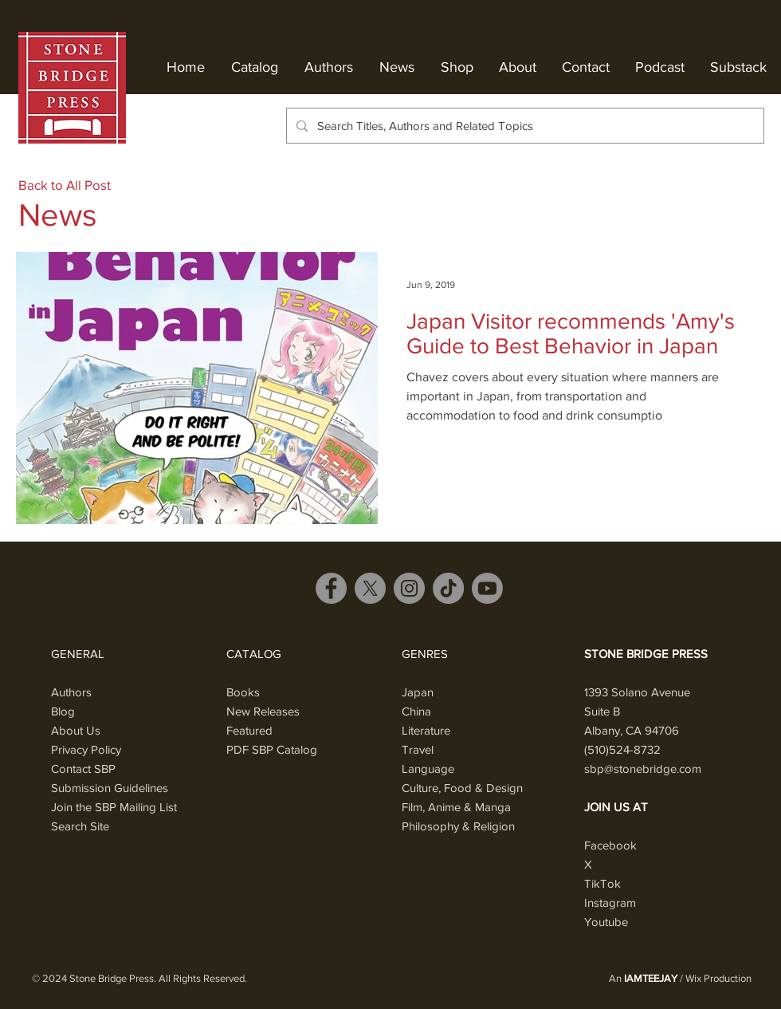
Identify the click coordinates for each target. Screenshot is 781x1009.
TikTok (602, 883)
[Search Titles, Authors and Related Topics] (523, 125)
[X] (370, 588)
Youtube (606, 921)
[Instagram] (409, 588)
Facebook (610, 845)
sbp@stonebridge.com (642, 768)
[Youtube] (487, 588)
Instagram (610, 902)
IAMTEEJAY (650, 978)
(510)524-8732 (622, 749)
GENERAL (77, 653)
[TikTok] (448, 588)
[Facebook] (331, 588)
